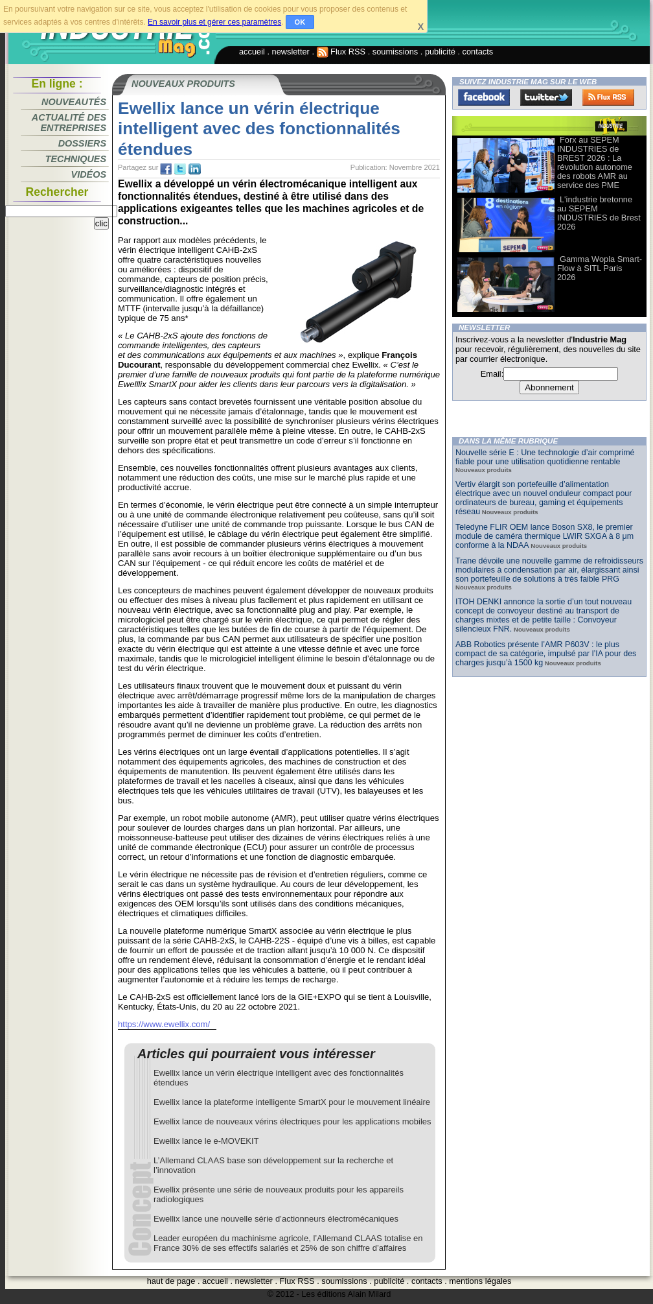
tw (180, 169)
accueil (252, 51)
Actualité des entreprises (69, 122)
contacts (478, 51)
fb (165, 169)
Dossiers (82, 143)
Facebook (484, 97)
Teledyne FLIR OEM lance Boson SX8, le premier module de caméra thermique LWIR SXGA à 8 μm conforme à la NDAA (544, 536)
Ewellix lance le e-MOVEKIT (206, 1141)
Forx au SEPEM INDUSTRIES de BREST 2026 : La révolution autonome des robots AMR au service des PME (594, 162)
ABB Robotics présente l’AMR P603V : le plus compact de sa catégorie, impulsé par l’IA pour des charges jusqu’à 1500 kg (545, 653)
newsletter (291, 51)
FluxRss (608, 97)
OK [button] (300, 22)
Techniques (75, 159)
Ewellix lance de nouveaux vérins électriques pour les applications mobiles (292, 1121)
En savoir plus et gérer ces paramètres (214, 22)
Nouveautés (73, 102)
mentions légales (480, 1281)
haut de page (171, 1281)
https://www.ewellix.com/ (164, 1024)
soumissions (395, 51)
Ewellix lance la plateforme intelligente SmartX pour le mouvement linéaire (292, 1102)
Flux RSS (341, 51)
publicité (440, 51)
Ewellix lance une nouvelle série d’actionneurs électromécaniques (276, 1219)
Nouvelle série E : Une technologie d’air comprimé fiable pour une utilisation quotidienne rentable (545, 457)
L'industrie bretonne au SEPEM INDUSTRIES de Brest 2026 (599, 213)
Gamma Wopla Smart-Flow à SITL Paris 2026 (599, 268)
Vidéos (88, 174)
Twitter (546, 97)
